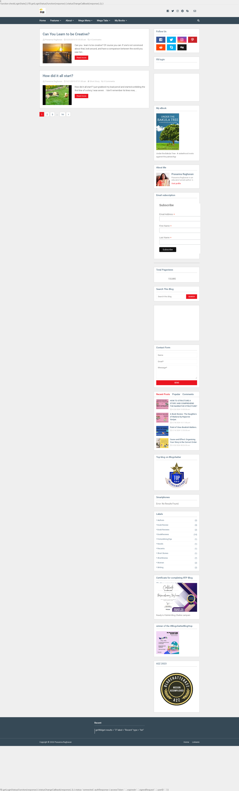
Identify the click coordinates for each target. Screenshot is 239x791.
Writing (177, 567)
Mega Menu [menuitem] (84, 20)
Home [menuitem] (42, 20)
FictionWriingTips (177, 539)
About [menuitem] (69, 20)
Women (177, 563)
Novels (177, 544)
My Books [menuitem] (120, 20)
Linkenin (196, 742)
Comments (188, 394)
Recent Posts (163, 394)
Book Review (177, 525)
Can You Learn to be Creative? (66, 34)
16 (62, 114)
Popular (176, 394)
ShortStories (177, 558)
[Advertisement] (171, 323)
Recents (177, 549)
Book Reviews (177, 530)
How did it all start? (58, 76)
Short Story (95, 81)
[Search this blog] (170, 296)
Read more (81, 57)
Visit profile (176, 183)
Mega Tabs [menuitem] (102, 20)
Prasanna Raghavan (53, 39)
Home (186, 742)
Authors (177, 520)
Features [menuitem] (54, 20)
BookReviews (177, 534)
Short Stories (177, 553)
